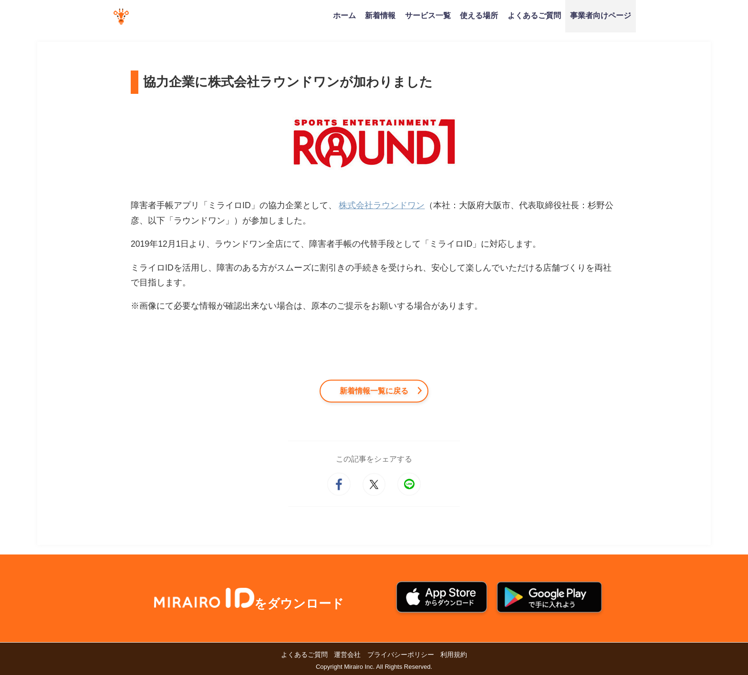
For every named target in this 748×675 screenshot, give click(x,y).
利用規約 (453, 654)
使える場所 (479, 15)
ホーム (344, 15)
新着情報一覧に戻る (374, 391)
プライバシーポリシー (400, 654)
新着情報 (380, 15)
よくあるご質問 (534, 15)
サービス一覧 (428, 15)
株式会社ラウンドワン (382, 205)
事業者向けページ (600, 15)
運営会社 (347, 654)
